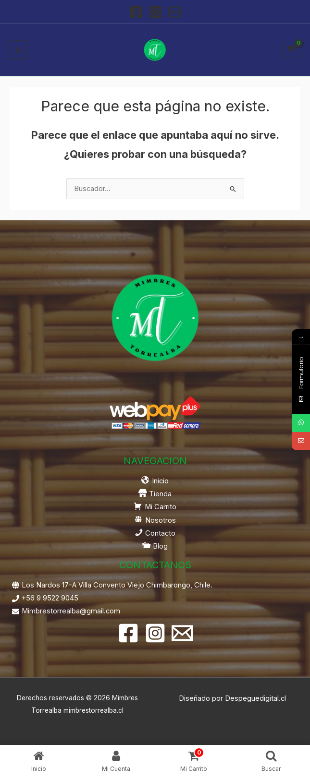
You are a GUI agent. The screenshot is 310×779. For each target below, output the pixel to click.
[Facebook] (136, 12)
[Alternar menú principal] (18, 50)
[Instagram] (155, 12)
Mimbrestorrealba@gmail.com (71, 611)
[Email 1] (174, 12)
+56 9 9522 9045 (50, 598)
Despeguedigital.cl (255, 698)
